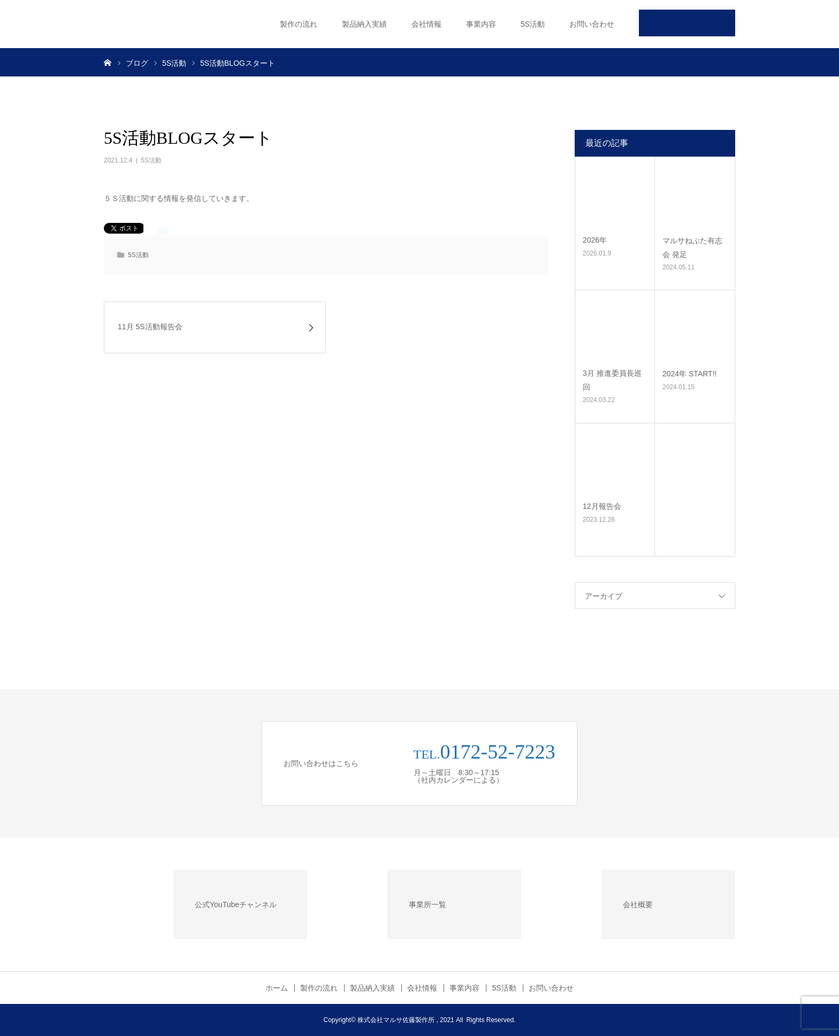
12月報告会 (602, 506)
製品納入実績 (364, 24)
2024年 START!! (689, 373)
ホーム (276, 988)
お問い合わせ (591, 24)
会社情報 (426, 24)
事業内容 (481, 24)
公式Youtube (687, 23)
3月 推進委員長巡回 (612, 380)
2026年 (595, 240)
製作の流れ (298, 24)
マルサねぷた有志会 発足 (692, 247)
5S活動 (533, 24)
